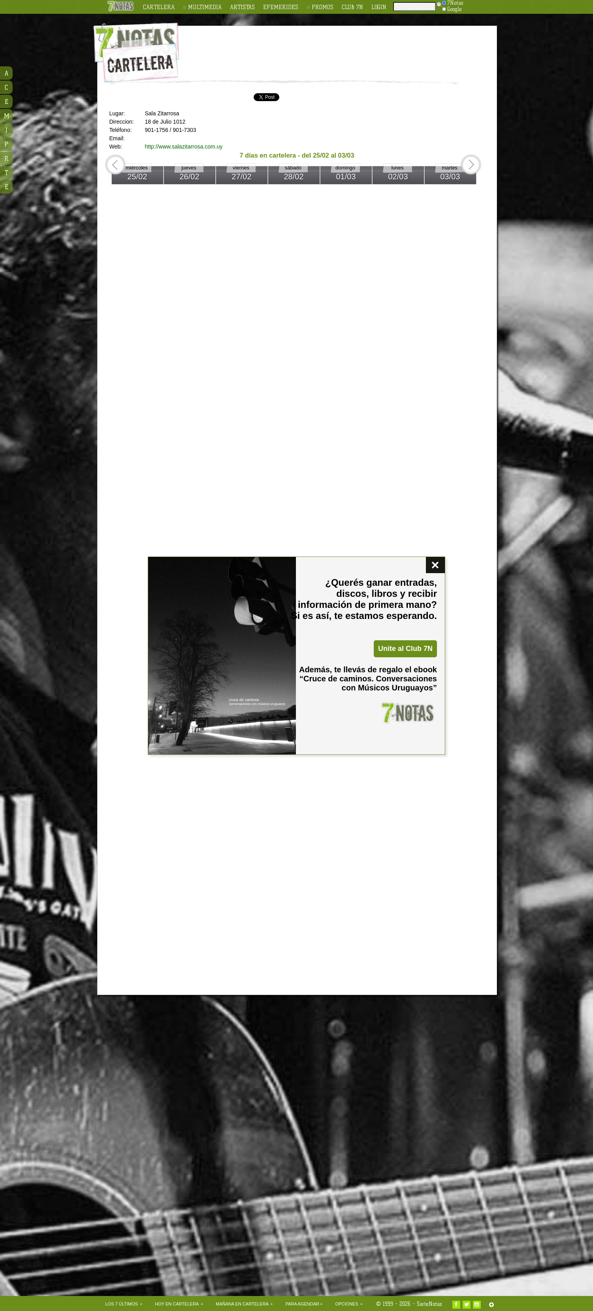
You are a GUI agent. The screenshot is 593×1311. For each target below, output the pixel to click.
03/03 (450, 176)
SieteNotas (429, 1304)
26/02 (189, 176)
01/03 (346, 176)
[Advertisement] (348, 48)
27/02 (241, 176)
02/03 (398, 176)
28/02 (293, 176)
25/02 (137, 176)
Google (452, 9)
